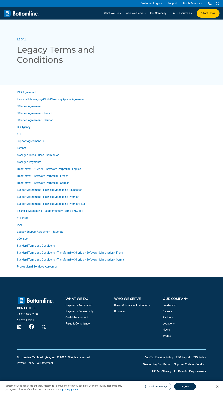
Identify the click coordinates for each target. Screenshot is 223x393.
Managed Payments (29, 162)
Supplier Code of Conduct (189, 364)
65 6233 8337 (25, 320)
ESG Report (183, 357)
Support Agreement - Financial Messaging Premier (48, 197)
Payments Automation (79, 305)
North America (191, 3)
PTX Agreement (26, 92)
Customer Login (150, 3)
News (166, 329)
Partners (168, 317)
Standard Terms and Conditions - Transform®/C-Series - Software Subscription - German (71, 259)
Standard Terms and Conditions (36, 245)
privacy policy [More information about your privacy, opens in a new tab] (70, 389)
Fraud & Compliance (78, 323)
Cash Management (77, 317)
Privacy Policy (25, 363)
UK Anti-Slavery (161, 371)
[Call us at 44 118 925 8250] (210, 3)
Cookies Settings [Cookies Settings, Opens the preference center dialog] (158, 386)
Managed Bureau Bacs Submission (38, 155)
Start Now (208, 13)
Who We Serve (136, 13)
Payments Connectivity (80, 311)
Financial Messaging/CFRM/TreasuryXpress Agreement (51, 99)
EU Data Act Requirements (190, 371)
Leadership (169, 305)
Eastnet (21, 148)
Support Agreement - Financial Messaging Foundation (50, 190)
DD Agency (23, 127)
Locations (169, 323)
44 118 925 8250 (27, 314)
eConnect (22, 238)
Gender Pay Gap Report (157, 364)
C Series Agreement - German (35, 120)
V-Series (22, 217)
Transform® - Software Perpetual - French (42, 176)
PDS (19, 224)
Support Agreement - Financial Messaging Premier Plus (51, 203)
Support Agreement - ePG (32, 141)
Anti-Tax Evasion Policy (159, 357)
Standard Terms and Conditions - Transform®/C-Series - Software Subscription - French (70, 252)
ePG (19, 134)
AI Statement (45, 363)
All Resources (183, 13)
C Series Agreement (29, 106)
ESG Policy (199, 357)
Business (120, 311)
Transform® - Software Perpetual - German (43, 183)
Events (167, 335)
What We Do (112, 13)
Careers (167, 311)
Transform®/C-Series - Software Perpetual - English (49, 169)
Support (172, 3)
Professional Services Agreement (37, 266)
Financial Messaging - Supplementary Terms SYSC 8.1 (50, 210)
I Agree (185, 386)
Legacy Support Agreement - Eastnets (40, 231)
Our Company (159, 13)
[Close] (217, 386)
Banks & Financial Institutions (132, 305)
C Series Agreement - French (34, 113)
